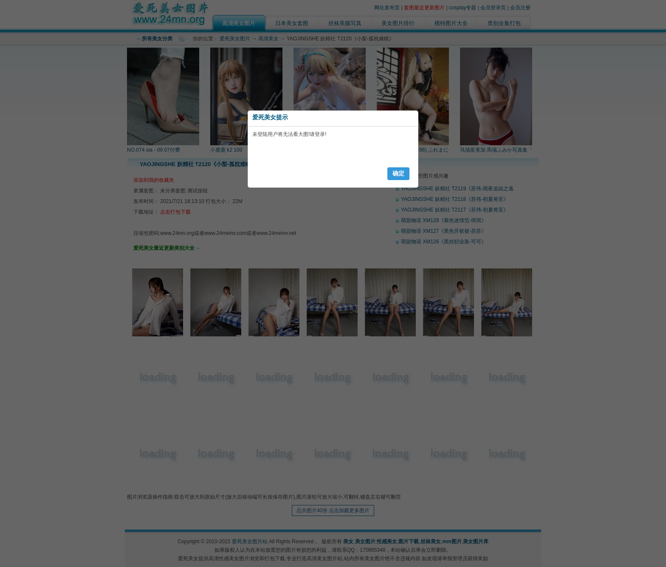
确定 (398, 173)
